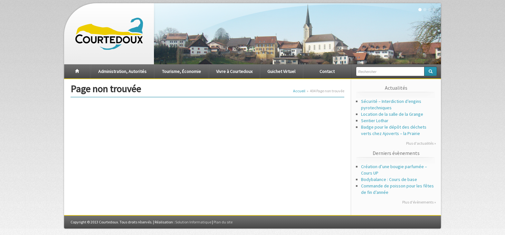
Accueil (299, 90)
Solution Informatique (193, 222)
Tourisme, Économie (181, 71)
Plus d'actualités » (421, 143)
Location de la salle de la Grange (392, 114)
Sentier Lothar (374, 120)
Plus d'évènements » (419, 202)
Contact (327, 71)
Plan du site (223, 222)
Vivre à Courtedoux (234, 71)
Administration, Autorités (122, 71)
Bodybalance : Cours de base (389, 179)
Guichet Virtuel (281, 71)
